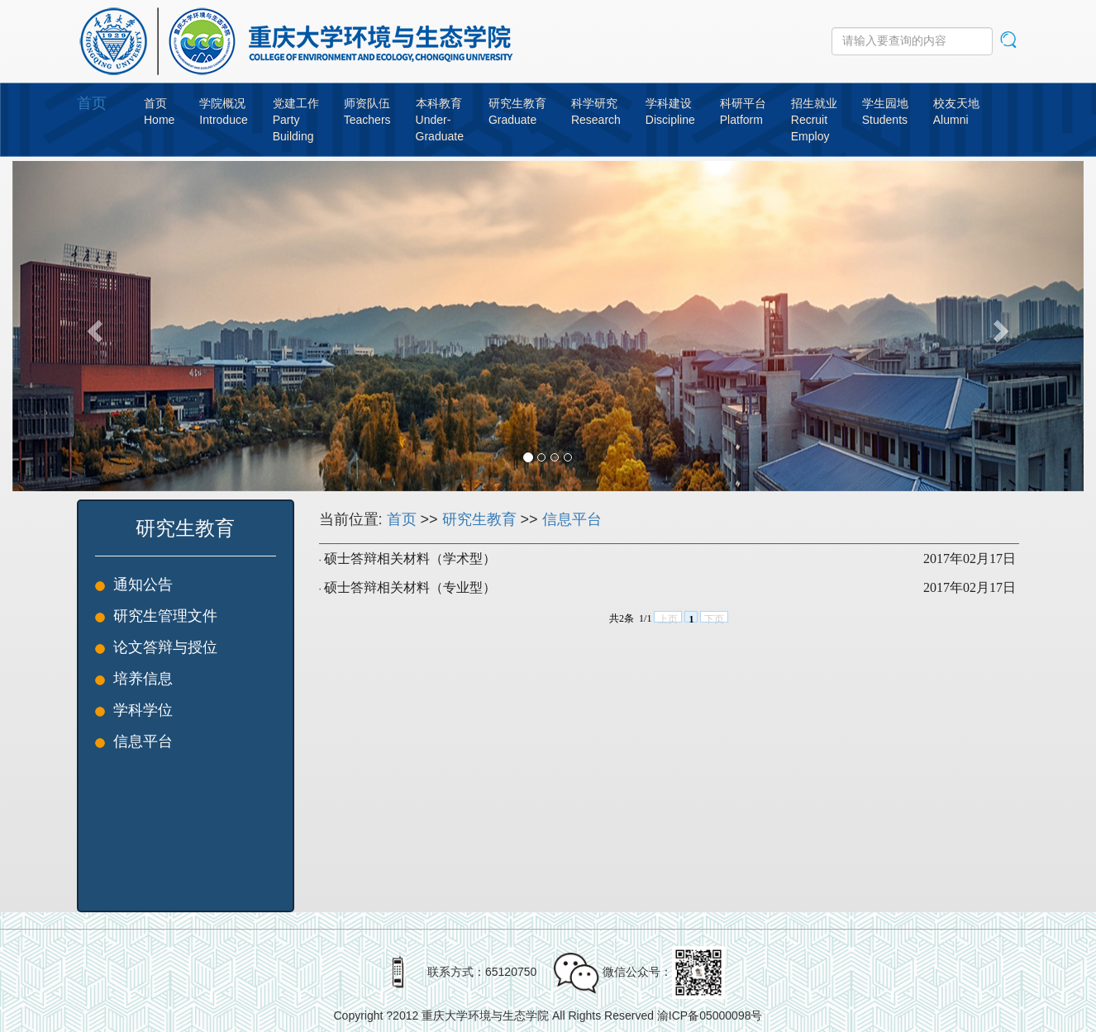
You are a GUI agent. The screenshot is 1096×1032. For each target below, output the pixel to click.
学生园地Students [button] (885, 111)
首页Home (159, 111)
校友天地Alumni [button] (956, 111)
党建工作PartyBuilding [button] (296, 120)
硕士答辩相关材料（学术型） (410, 559)
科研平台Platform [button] (743, 111)
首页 (92, 103)
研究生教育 (479, 519)
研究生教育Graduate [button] (517, 111)
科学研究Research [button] (596, 111)
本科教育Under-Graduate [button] (440, 120)
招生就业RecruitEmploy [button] (814, 120)
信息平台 (572, 519)
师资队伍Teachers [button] (367, 111)
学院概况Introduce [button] (223, 111)
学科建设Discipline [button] (670, 111)
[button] (92, 326)
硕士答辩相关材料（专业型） (410, 587)
